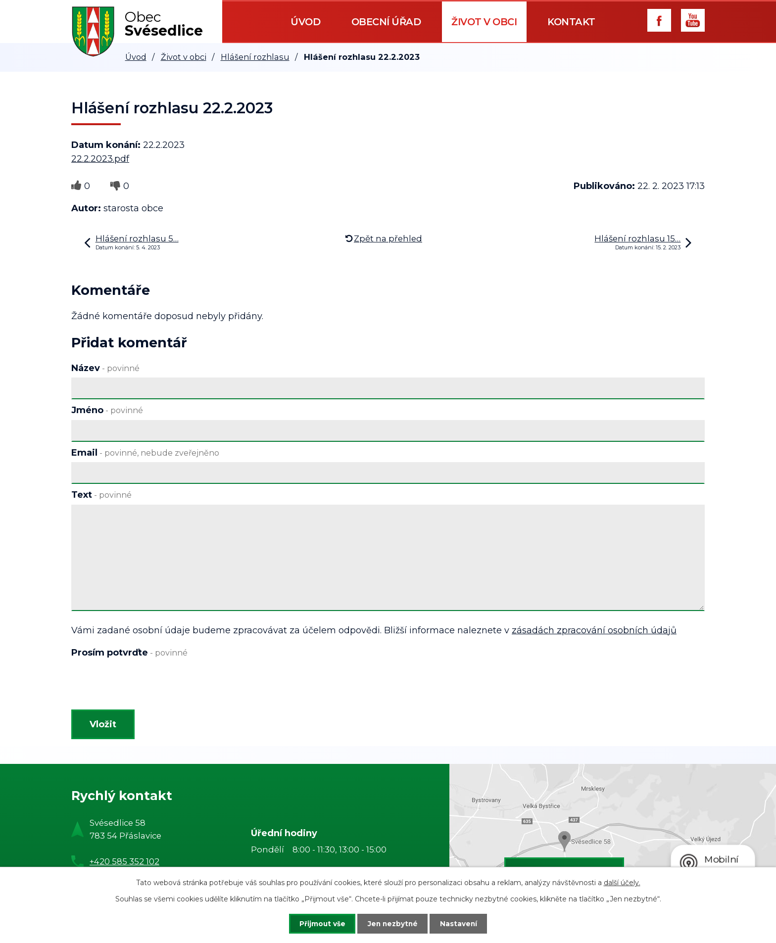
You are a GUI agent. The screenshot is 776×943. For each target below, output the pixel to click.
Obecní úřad (386, 22)
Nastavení (463, 923)
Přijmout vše (317, 923)
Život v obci (484, 22)
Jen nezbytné (393, 923)
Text (101, 494)
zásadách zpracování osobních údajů (594, 630)
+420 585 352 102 (124, 863)
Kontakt (571, 22)
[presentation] (146, 685)
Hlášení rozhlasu (255, 57)
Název (105, 368)
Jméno (107, 410)
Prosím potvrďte (129, 652)
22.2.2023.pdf (100, 158)
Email (145, 452)
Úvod (305, 22)
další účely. (622, 882)
